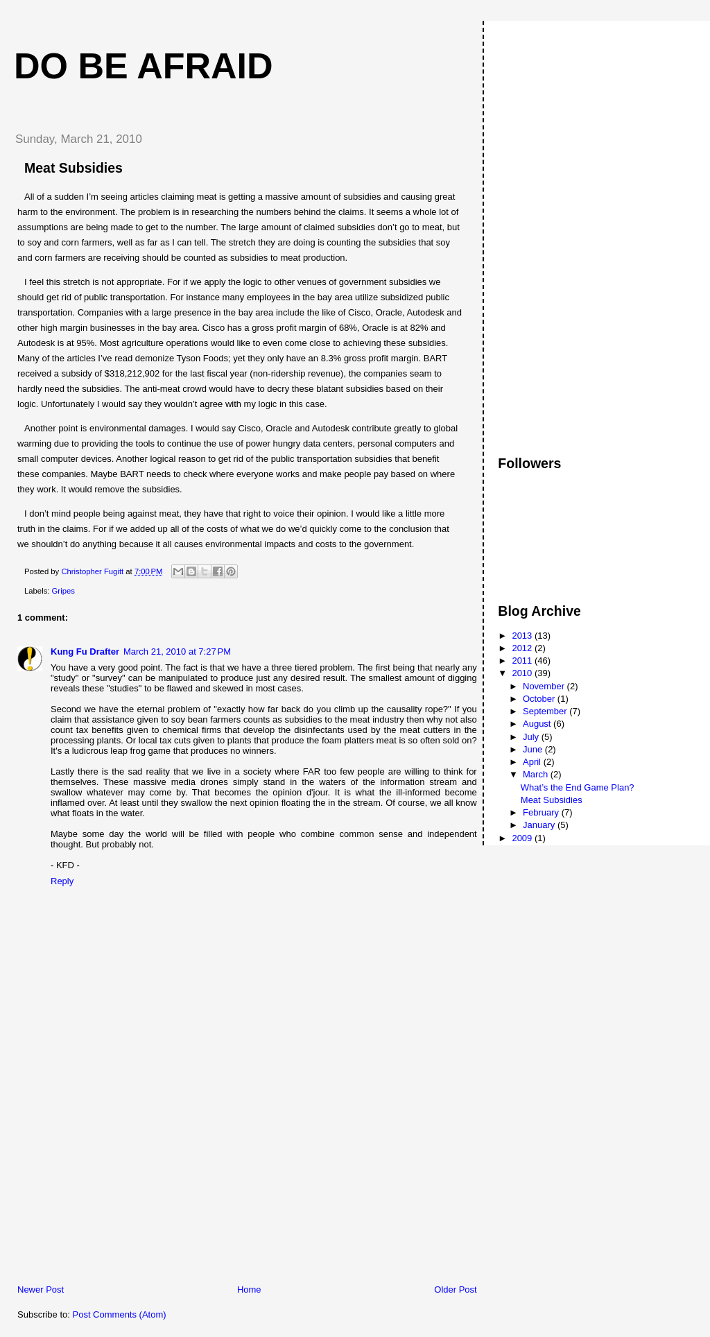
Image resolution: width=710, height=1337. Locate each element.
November (545, 686)
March (537, 774)
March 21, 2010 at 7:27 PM (177, 651)
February (542, 812)
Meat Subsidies (551, 800)
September (546, 711)
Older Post (455, 1289)
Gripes (63, 591)
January (540, 825)
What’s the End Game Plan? (577, 787)
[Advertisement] (107, 1186)
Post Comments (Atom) (119, 1314)
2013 (523, 635)
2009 (523, 838)
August (538, 723)
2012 (523, 648)
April (533, 762)
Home (249, 1289)
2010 (523, 673)
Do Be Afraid (143, 66)
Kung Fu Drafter (85, 651)
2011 (523, 660)
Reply (62, 881)
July (532, 737)
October (540, 698)
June (534, 749)
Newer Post (40, 1289)
